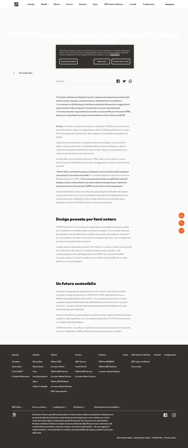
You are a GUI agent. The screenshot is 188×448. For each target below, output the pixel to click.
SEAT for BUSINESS (106, 362)
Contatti (132, 4)
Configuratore (149, 4)
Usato (95, 4)
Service (69, 4)
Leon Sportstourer (40, 377)
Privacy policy (170, 438)
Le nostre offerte (58, 367)
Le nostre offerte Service (61, 377)
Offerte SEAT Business (60, 382)
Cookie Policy (157, 438)
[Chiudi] (130, 47)
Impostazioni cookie (142, 438)
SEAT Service (80, 362)
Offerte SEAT (56, 362)
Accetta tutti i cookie (121, 61)
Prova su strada (38, 407)
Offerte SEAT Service (59, 372)
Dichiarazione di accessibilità (104, 407)
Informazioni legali (124, 438)
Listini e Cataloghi (40, 387)
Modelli (44, 4)
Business (82, 4)
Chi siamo (16, 362)
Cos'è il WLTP (17, 372)
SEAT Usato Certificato (113, 4)
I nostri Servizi (81, 367)
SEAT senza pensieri (59, 391)
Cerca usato (136, 367)
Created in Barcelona (20, 377)
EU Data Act (78, 407)
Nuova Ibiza (37, 362)
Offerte (57, 4)
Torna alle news (25, 73)
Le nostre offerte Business (61, 387)
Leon (35, 372)
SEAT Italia (16, 407)
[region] (95, 56)
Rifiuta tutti (101, 61)
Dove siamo (17, 367)
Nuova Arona (38, 367)
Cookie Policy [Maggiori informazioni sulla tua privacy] (114, 55)
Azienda (31, 4)
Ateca (35, 382)
